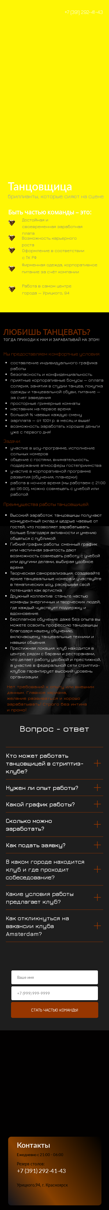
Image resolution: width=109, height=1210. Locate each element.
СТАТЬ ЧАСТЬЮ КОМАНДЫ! (54, 1009)
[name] (54, 977)
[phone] (54, 993)
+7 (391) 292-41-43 (84, 12)
